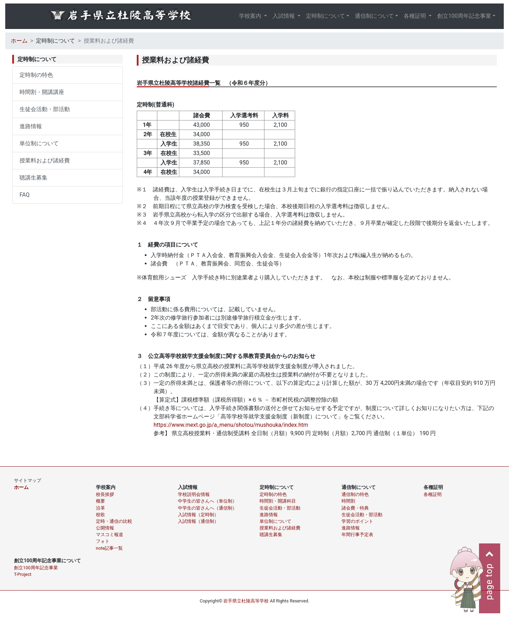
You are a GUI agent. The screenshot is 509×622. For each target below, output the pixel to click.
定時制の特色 (36, 75)
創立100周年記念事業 (464, 16)
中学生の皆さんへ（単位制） (207, 501)
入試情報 (284, 16)
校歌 (100, 514)
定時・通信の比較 (114, 521)
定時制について (325, 16)
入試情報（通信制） (198, 521)
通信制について (374, 16)
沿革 (100, 508)
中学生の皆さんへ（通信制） (207, 508)
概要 (100, 501)
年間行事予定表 (357, 534)
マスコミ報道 (109, 534)
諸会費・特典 (355, 508)
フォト (103, 541)
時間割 (348, 501)
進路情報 (31, 126)
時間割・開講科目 (278, 501)
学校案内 (251, 16)
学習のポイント (357, 521)
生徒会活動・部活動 (45, 109)
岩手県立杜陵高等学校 (246, 600)
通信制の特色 (355, 494)
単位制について (39, 143)
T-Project (22, 574)
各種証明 (415, 16)
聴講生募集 (33, 177)
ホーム (19, 40)
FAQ (25, 194)
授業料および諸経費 (45, 160)
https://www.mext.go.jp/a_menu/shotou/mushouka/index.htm (231, 425)
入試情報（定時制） (198, 514)
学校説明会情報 (194, 494)
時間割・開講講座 (42, 92)
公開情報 (105, 527)
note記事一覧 (109, 548)
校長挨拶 (105, 494)
